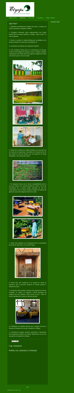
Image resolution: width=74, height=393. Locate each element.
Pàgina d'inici (13, 18)
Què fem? (23, 18)
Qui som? (31, 18)
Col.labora (40, 18)
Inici (27, 387)
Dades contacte (50, 18)
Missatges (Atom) (17, 390)
